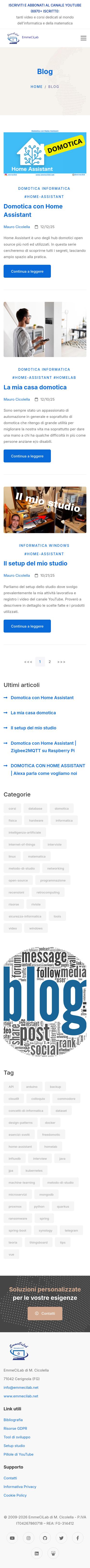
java (62, 1158)
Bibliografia (13, 1420)
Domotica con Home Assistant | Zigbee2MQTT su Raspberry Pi (43, 747)
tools (57, 916)
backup (55, 1087)
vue (11, 1254)
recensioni (16, 892)
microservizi (18, 1194)
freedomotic (51, 1134)
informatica (64, 820)
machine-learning (22, 1182)
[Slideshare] (53, 1553)
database (35, 808)
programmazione (53, 880)
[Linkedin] (36, 1553)
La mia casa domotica (33, 712)
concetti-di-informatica (26, 1111)
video (13, 928)
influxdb (15, 1158)
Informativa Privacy (20, 1486)
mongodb (46, 1194)
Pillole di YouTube (19, 1454)
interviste (55, 844)
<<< (28, 661)
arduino (31, 1087)
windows (35, 928)
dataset (61, 1111)
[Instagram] (28, 1538)
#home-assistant (45, 197)
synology (46, 1230)
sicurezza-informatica (25, 916)
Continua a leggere (27, 271)
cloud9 (14, 1099)
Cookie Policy (15, 1495)
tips (63, 1242)
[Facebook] (78, 1538)
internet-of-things (22, 844)
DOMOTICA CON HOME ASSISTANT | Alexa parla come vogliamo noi (48, 769)
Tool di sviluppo (17, 1437)
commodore (66, 1099)
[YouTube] (12, 1538)
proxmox (15, 1206)
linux (12, 856)
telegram (71, 1230)
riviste (36, 904)
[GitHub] (45, 1538)
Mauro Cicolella (17, 227)
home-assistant (20, 1146)
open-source (18, 880)
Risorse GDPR (15, 1428)
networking (55, 868)
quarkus (63, 1206)
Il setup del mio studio (33, 727)
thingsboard (39, 1242)
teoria (13, 1242)
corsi (12, 808)
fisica (13, 820)
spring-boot (17, 1230)
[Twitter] (61, 1538)
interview (40, 1158)
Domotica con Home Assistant (42, 697)
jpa (11, 1170)
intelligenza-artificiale (25, 832)
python (39, 1206)
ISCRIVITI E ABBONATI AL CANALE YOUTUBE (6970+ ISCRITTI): (45, 8)
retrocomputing (48, 892)
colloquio (38, 1099)
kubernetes (34, 1170)
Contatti (45, 1313)
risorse (14, 904)
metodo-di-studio (22, 868)
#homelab (66, 377)
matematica (37, 856)
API (11, 1087)
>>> (61, 661)
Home (37, 87)
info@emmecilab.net (21, 1387)
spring (44, 1218)
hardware (36, 820)
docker (50, 1122)
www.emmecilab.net (21, 1396)
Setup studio (14, 1445)
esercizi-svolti (19, 1134)
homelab (50, 1146)
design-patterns (21, 1122)
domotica (62, 808)
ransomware (18, 1218)
